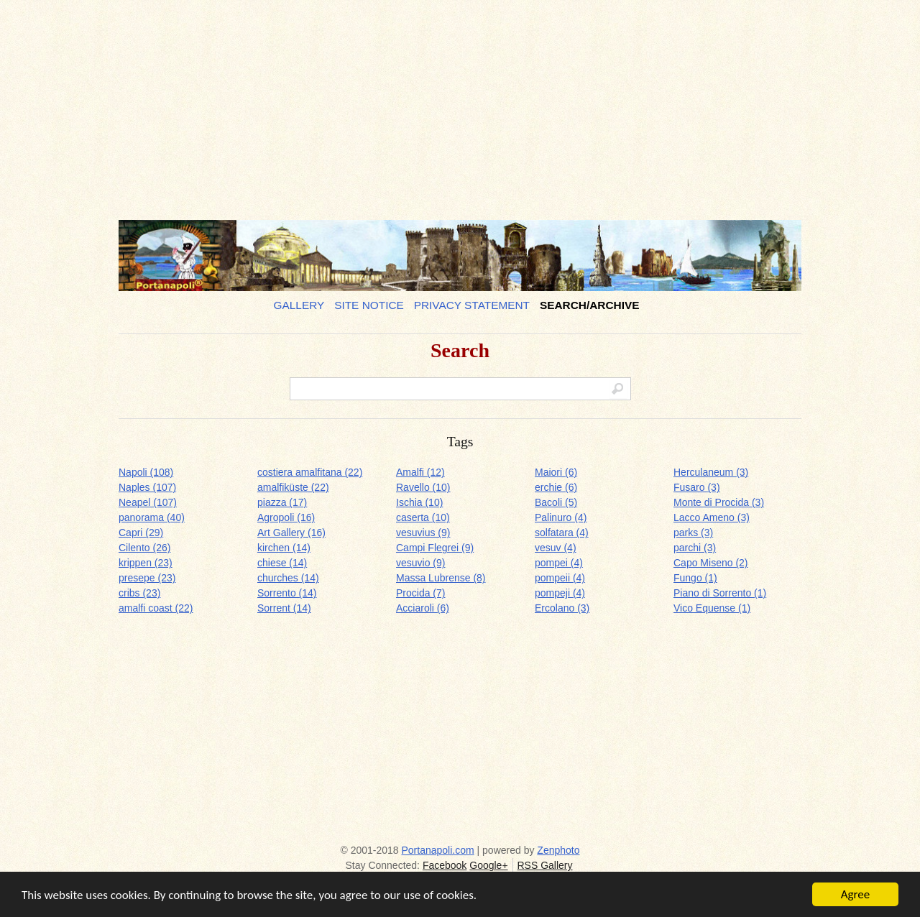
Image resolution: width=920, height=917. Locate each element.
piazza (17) (282, 502)
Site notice (369, 305)
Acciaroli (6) (422, 608)
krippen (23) (145, 562)
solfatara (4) (562, 532)
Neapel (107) (148, 502)
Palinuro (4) (560, 517)
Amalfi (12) (420, 472)
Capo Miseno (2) (710, 562)
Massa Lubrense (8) (441, 578)
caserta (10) (423, 517)
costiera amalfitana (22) (309, 472)
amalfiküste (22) (293, 487)
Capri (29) (141, 532)
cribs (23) (139, 593)
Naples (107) (147, 487)
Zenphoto (558, 850)
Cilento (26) (144, 547)
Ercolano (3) (562, 608)
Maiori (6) (556, 472)
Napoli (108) (146, 472)
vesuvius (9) (423, 532)
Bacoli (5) (556, 502)
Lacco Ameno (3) (711, 517)
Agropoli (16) (286, 517)
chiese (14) (282, 562)
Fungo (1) (695, 578)
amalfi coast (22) (156, 608)
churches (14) (288, 578)
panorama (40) (152, 517)
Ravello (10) (423, 487)
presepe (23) (147, 578)
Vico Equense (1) (711, 608)
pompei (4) (559, 562)
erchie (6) (556, 487)
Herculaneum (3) (710, 472)
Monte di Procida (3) (718, 502)
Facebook (444, 865)
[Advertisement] (460, 104)
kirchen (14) (283, 547)
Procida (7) (420, 593)
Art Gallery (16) (291, 532)
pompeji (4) (560, 593)
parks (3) (693, 532)
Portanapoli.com (438, 850)
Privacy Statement (472, 305)
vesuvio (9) (420, 562)
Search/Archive (590, 305)
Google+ (488, 865)
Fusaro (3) (696, 487)
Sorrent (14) (284, 608)
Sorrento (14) (286, 593)
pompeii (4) (560, 578)
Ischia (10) (419, 502)
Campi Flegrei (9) (435, 547)
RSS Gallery (544, 865)
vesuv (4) (555, 547)
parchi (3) (694, 547)
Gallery (299, 305)
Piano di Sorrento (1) (719, 593)
